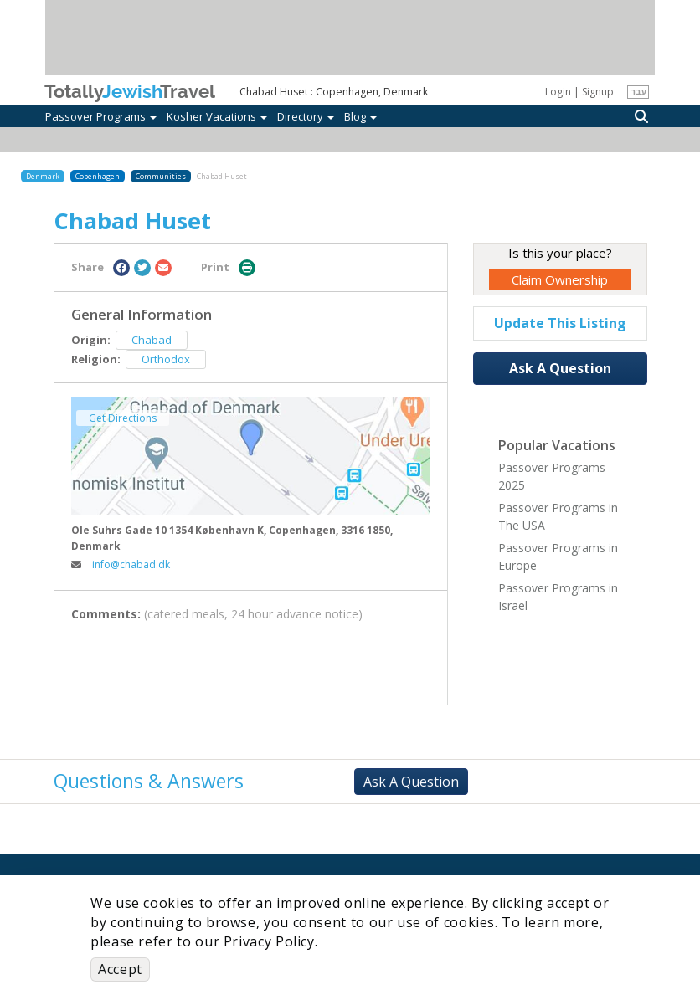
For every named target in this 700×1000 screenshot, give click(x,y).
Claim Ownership (560, 279)
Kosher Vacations (217, 116)
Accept (120, 969)
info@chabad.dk (120, 564)
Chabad (151, 339)
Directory (305, 116)
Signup (598, 92)
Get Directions (123, 418)
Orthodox (166, 359)
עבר (638, 91)
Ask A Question (560, 368)
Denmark (42, 176)
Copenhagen (97, 176)
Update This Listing (560, 323)
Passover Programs (101, 116)
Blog (360, 116)
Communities (161, 176)
